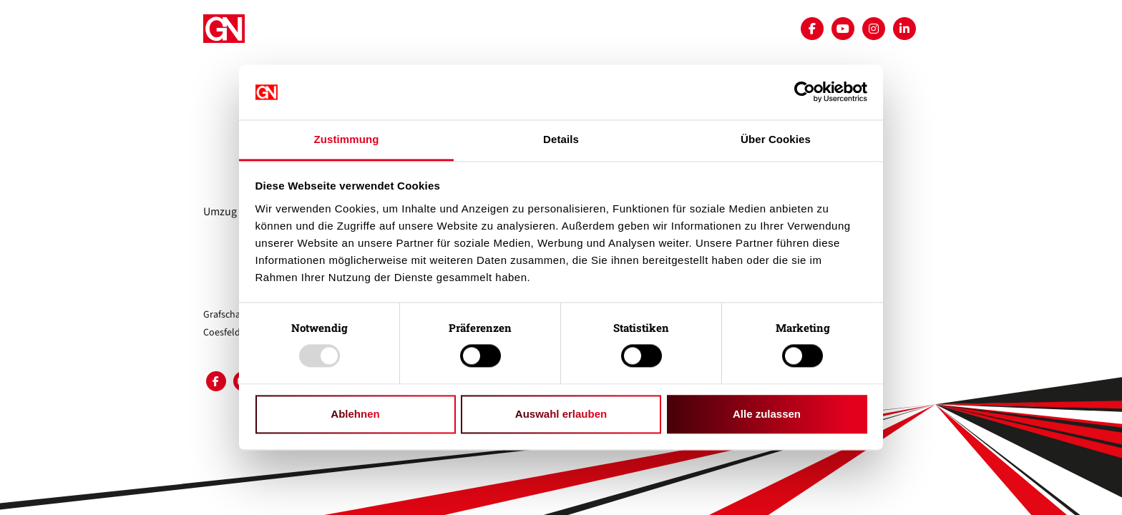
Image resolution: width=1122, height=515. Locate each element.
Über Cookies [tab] (776, 139)
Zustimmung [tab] (346, 139)
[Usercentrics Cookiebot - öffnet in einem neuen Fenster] (804, 92)
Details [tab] (561, 139)
